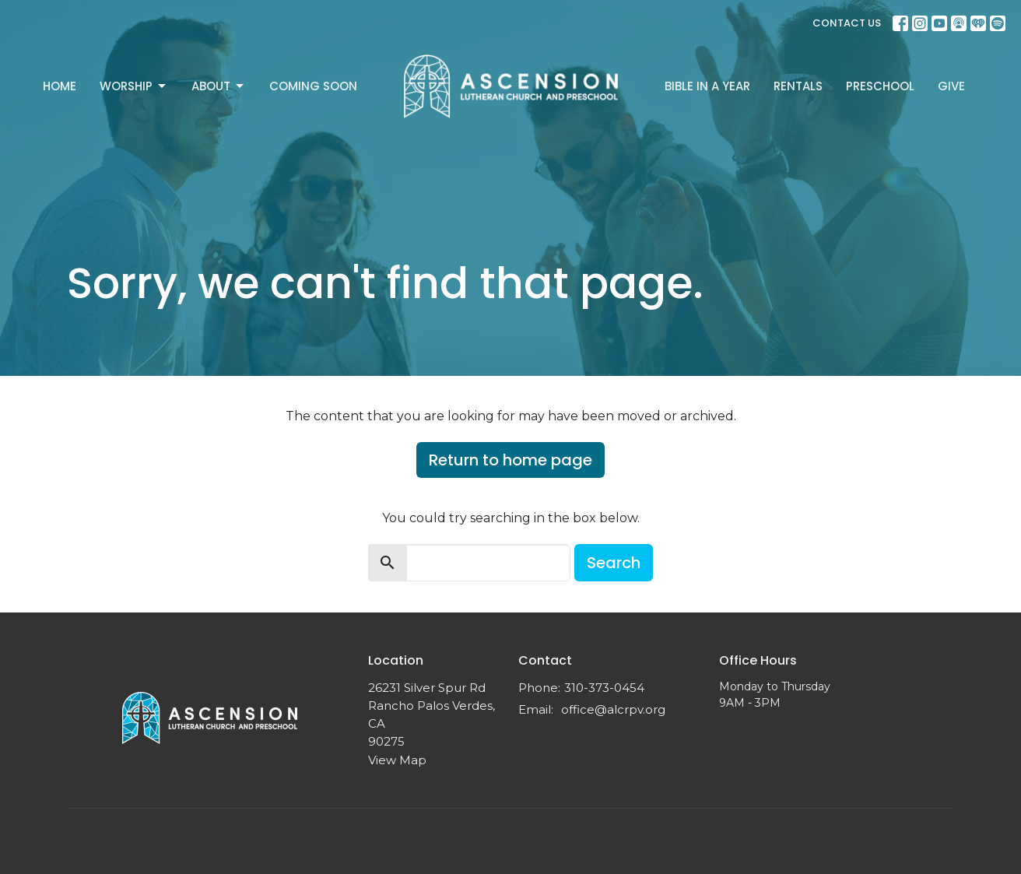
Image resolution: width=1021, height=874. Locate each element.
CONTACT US (846, 23)
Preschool (880, 86)
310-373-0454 (604, 687)
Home (59, 86)
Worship (134, 86)
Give (951, 86)
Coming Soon (313, 86)
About (218, 86)
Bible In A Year (707, 86)
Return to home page (510, 460)
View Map (397, 760)
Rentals (798, 86)
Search (613, 563)
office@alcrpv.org (613, 709)
